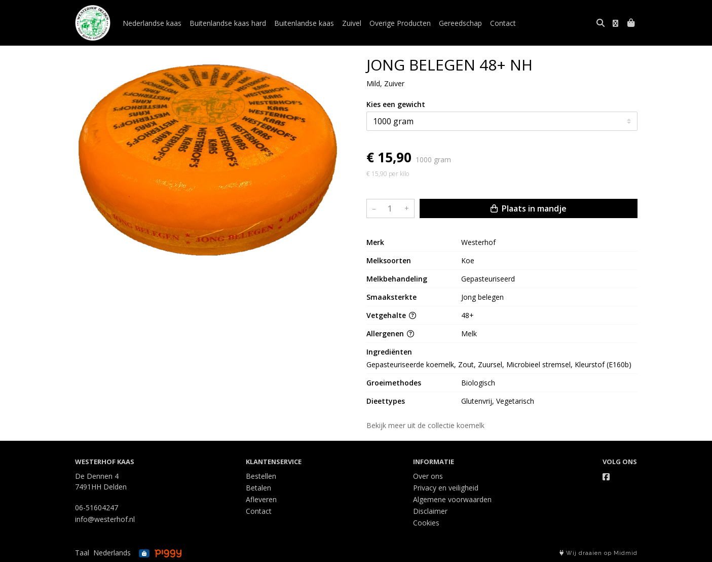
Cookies (426, 523)
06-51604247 (96, 507)
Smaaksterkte (391, 297)
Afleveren (261, 499)
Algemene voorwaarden (452, 499)
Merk (375, 242)
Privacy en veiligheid (445, 488)
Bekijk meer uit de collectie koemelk (430, 425)
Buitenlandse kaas (304, 23)
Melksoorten (388, 260)
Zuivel (351, 23)
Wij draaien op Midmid (598, 553)
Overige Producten (400, 23)
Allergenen (390, 333)
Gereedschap (460, 23)
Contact (503, 23)
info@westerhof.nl (105, 519)
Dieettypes (385, 401)
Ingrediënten (389, 352)
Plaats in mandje (529, 208)
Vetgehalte (391, 315)
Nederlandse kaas (152, 23)
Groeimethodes (393, 383)
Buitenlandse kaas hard (228, 23)
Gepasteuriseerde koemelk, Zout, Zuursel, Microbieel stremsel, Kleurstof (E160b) (498, 364)
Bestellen (261, 476)
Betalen (258, 488)
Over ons (428, 476)
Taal (82, 552)
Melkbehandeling (396, 279)
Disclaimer (430, 511)
